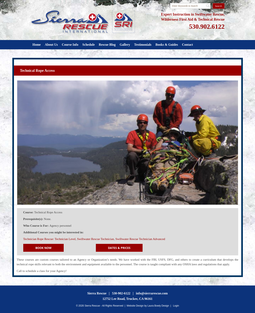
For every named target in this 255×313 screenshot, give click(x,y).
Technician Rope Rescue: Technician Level (49, 239)
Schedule (88, 44)
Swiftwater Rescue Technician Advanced (140, 239)
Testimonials (142, 44)
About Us (51, 44)
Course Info (70, 44)
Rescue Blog (107, 44)
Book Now (43, 248)
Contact (187, 44)
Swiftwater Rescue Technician (95, 239)
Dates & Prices (119, 248)
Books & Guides (167, 44)
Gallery (125, 44)
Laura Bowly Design (158, 305)
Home (37, 44)
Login (176, 305)
